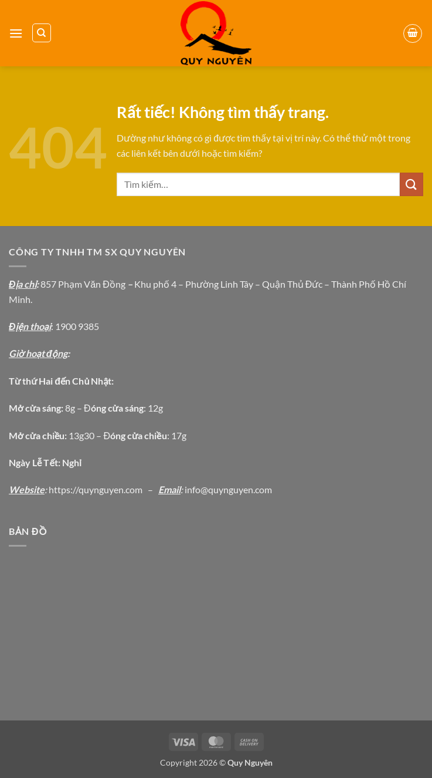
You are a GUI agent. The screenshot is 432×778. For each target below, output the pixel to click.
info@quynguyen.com (228, 489)
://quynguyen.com (106, 489)
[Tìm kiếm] (41, 32)
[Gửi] (411, 184)
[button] (16, 33)
